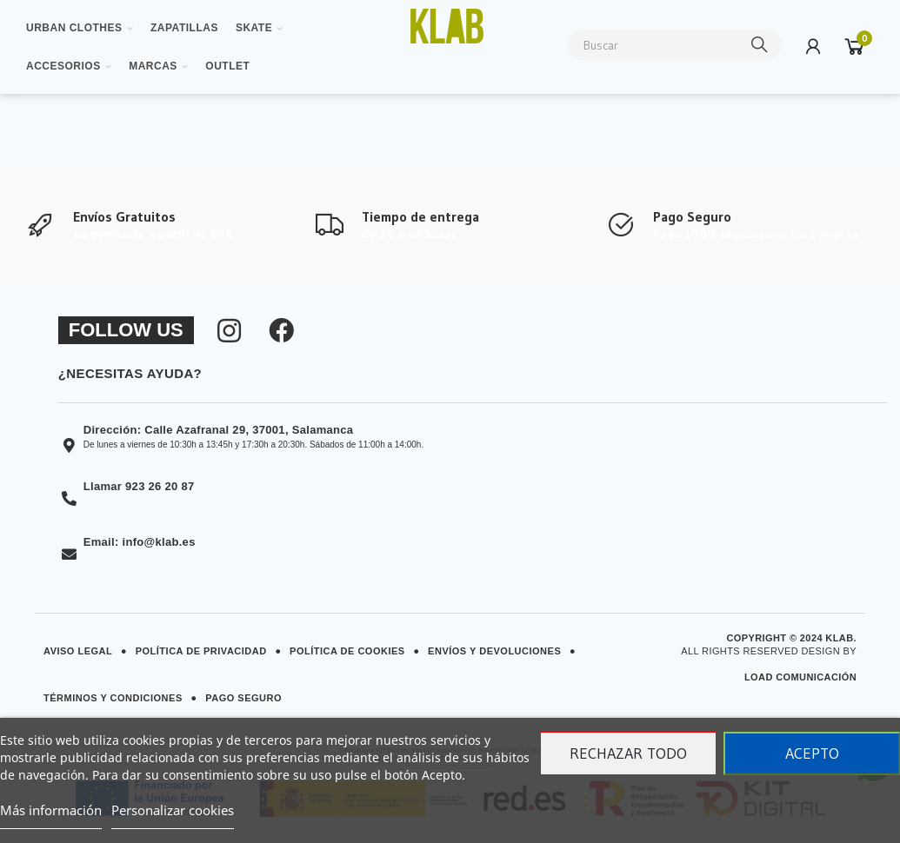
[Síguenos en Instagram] (229, 330)
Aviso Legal (77, 651)
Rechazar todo (628, 753)
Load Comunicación (800, 677)
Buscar (760, 45)
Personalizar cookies (172, 810)
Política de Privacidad (201, 651)
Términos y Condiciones (113, 698)
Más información (51, 810)
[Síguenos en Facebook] (281, 330)
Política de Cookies (347, 651)
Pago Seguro (243, 698)
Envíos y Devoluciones (494, 651)
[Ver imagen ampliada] (446, 26)
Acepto (812, 753)
